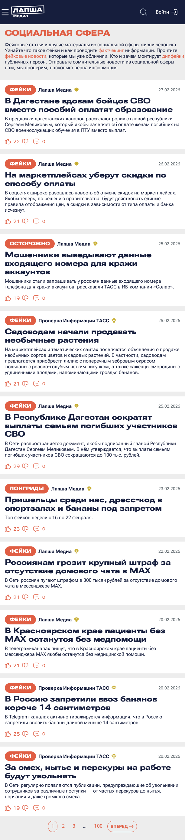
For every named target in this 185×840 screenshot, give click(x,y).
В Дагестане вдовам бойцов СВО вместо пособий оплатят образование (89, 104)
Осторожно (30, 243)
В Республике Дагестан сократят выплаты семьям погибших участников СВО (91, 425)
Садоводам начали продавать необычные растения (71, 335)
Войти (166, 12)
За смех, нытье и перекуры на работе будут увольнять (88, 771)
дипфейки (173, 56)
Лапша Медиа (55, 90)
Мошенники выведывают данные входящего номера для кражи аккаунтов (78, 263)
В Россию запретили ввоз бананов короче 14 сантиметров (81, 703)
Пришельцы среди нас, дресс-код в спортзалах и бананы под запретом (83, 503)
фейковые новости (25, 56)
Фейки (20, 90)
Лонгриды (27, 488)
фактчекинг (111, 50)
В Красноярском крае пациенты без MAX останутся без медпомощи (85, 634)
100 (98, 826)
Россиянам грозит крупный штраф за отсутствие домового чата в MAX (88, 566)
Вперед (122, 826)
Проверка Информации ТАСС (73, 321)
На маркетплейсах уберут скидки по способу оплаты (85, 179)
